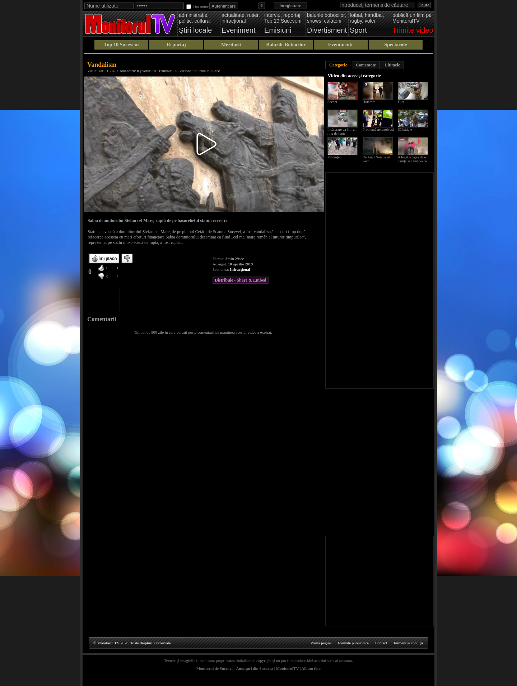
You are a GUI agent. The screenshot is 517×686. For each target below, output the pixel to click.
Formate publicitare (352, 643)
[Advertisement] (204, 300)
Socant (332, 102)
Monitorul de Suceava (214, 668)
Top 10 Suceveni (121, 44)
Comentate (366, 65)
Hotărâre (369, 102)
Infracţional (240, 269)
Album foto (311, 668)
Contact (381, 643)
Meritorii (231, 44)
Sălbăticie (405, 129)
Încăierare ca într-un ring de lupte (342, 131)
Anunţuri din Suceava (254, 668)
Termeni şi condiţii (408, 643)
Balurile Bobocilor (286, 44)
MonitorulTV (287, 668)
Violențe (333, 157)
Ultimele (392, 65)
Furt (401, 102)
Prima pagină (321, 643)
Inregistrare (291, 6)
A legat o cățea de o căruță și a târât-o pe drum (412, 161)
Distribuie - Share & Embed (240, 280)
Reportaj (176, 44)
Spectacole (395, 44)
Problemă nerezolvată (378, 129)
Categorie (338, 65)
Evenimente (341, 44)
